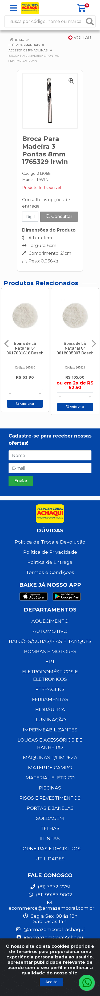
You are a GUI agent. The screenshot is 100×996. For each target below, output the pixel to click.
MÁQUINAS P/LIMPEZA (50, 757)
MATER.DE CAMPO (50, 767)
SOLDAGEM (50, 818)
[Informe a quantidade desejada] (25, 393)
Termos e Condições (50, 572)
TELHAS (50, 828)
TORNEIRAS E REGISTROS (50, 848)
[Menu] (13, 8)
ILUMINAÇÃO (50, 719)
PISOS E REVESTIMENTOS (50, 798)
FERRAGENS (50, 689)
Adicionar (25, 404)
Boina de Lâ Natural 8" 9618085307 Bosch (75, 348)
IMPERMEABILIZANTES (50, 729)
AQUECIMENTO (50, 621)
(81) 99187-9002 (50, 894)
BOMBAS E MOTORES (50, 651)
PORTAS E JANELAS (50, 808)
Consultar (59, 216)
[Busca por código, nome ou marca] (45, 21)
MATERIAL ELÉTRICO (50, 777)
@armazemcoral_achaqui (50, 929)
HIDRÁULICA (50, 709)
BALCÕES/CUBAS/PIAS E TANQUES (50, 641)
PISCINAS (50, 788)
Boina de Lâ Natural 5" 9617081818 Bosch (24, 348)
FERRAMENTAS (50, 699)
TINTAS (49, 838)
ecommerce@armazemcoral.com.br (51, 905)
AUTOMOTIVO (50, 631)
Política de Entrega (50, 562)
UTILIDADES (50, 858)
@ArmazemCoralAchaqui (50, 937)
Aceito (51, 981)
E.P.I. (50, 661)
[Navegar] (6, 344)
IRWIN (42, 179)
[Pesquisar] (89, 21)
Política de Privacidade (50, 552)
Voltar (79, 37)
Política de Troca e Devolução (50, 542)
